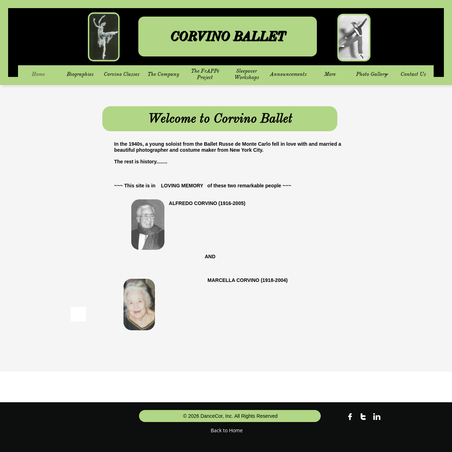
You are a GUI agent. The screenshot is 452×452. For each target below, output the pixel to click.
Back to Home (227, 430)
